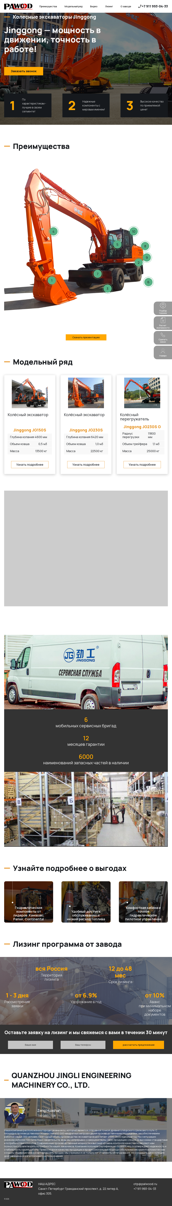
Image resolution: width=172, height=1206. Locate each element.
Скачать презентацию (86, 337)
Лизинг (109, 6)
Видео (93, 6)
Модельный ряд (74, 6)
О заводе (126, 6)
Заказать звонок (24, 71)
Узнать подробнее (29, 465)
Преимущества (48, 6)
